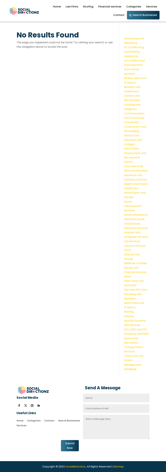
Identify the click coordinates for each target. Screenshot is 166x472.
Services (151, 6)
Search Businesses (145, 15)
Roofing (88, 6)
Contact (118, 15)
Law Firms (72, 6)
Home (57, 6)
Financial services (109, 6)
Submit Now (70, 446)
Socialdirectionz (75, 466)
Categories (133, 6)
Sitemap (118, 466)
